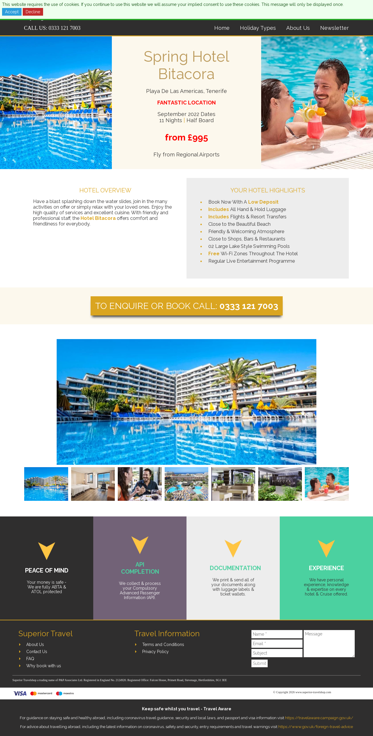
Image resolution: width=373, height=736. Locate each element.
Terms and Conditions (163, 644)
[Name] (277, 634)
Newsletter (334, 28)
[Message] (329, 643)
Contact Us (36, 651)
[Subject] (277, 653)
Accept (12, 11)
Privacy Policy (155, 651)
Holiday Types (258, 28)
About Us (298, 28)
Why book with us (43, 665)
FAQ (30, 658)
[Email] (277, 643)
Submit (259, 663)
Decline (33, 11)
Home (222, 28)
